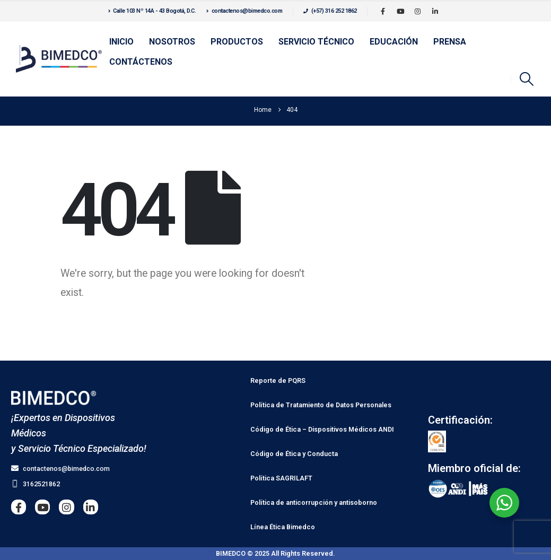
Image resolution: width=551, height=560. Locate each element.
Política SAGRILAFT (281, 478)
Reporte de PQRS (277, 380)
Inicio (121, 42)
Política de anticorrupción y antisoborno (313, 502)
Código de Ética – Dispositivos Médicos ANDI (322, 429)
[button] (527, 79)
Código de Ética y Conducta (294, 454)
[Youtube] (400, 11)
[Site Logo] (59, 59)
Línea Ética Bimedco (282, 527)
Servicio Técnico (316, 42)
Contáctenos (140, 62)
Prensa (449, 42)
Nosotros (172, 42)
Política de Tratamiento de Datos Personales (320, 405)
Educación (394, 42)
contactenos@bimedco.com (244, 10)
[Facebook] (382, 11)
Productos (237, 42)
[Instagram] (417, 11)
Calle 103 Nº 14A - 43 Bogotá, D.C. (152, 10)
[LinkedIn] (435, 11)
